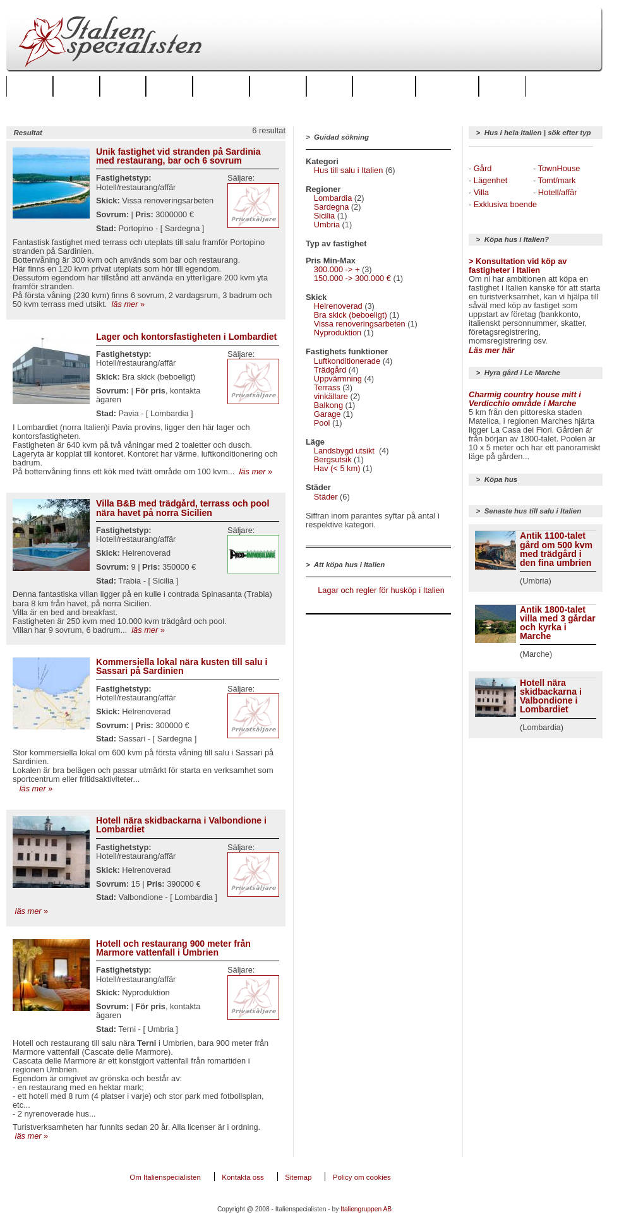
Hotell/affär (557, 192)
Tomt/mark (557, 180)
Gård (482, 168)
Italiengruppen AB (366, 1209)
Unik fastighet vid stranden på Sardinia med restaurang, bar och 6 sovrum (178, 156)
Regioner (76, 86)
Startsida (29, 86)
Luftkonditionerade (347, 361)
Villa (481, 192)
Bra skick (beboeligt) (350, 315)
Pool (322, 423)
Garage (327, 414)
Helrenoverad (338, 306)
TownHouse (559, 168)
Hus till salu (277, 86)
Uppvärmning (338, 378)
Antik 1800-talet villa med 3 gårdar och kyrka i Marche (558, 622)
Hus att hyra (221, 86)
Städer (123, 86)
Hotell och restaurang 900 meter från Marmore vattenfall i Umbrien (173, 947)
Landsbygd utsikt (345, 450)
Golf (329, 86)
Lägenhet (490, 180)
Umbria (327, 224)
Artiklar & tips (447, 86)
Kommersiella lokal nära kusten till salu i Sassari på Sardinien (182, 666)
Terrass (327, 387)
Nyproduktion (337, 332)
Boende (169, 86)
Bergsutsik (333, 459)
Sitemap (298, 1177)
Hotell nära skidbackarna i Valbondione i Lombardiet (181, 824)
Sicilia (324, 215)
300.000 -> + (337, 269)
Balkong (328, 405)
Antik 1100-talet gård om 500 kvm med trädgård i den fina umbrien (556, 549)
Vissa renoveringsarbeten (360, 323)
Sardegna (331, 207)
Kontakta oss (243, 1177)
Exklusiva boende (505, 204)
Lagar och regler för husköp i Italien (381, 590)
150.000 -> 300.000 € (352, 278)
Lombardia (333, 198)
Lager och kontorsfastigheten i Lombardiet (186, 337)
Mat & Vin (502, 86)
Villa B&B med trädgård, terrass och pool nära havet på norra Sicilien (182, 507)
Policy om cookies (362, 1177)
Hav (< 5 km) (337, 468)
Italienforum (384, 86)
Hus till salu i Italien (348, 170)
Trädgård (330, 370)
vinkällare (331, 396)
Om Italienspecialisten (165, 1177)
